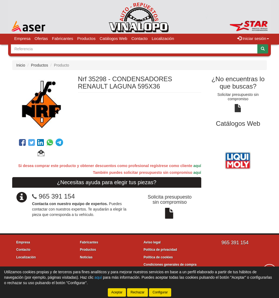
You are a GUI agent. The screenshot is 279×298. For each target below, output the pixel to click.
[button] (41, 154)
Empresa (22, 38)
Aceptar (116, 292)
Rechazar (137, 292)
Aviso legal (152, 242)
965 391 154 (57, 196)
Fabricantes (62, 38)
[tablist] (238, 159)
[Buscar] (262, 49)
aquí (197, 166)
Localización (163, 38)
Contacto (139, 38)
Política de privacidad (160, 250)
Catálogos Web (113, 38)
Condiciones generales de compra (170, 264)
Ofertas (41, 38)
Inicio (20, 65)
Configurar (160, 292)
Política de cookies (158, 257)
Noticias (86, 257)
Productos (86, 38)
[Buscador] (134, 49)
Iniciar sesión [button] (253, 38)
